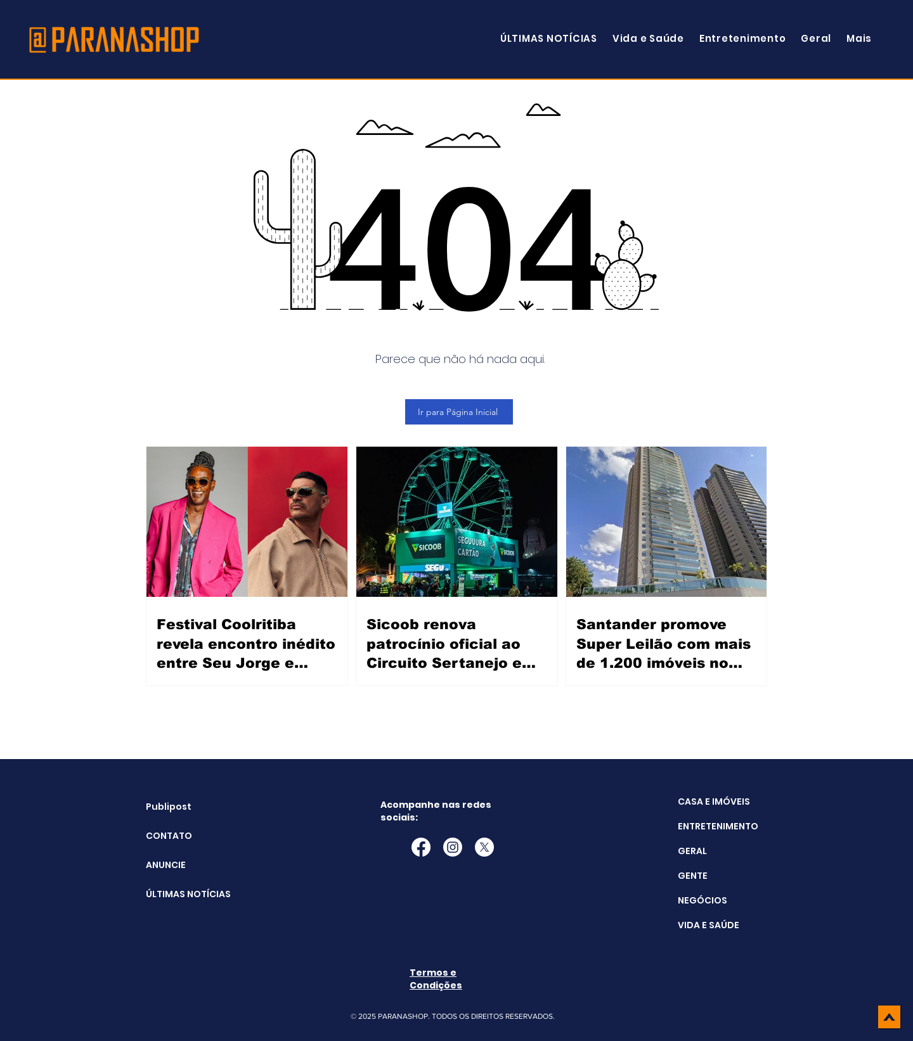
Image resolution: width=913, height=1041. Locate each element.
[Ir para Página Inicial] (459, 412)
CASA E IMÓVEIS (714, 801)
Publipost (168, 806)
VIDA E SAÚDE (708, 925)
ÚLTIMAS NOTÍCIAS (178, 894)
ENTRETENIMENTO (718, 826)
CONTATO (169, 835)
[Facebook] (421, 847)
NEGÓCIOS (702, 900)
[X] (484, 847)
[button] (859, 38)
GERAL (692, 851)
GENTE (693, 875)
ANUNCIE (166, 865)
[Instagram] (452, 847)
